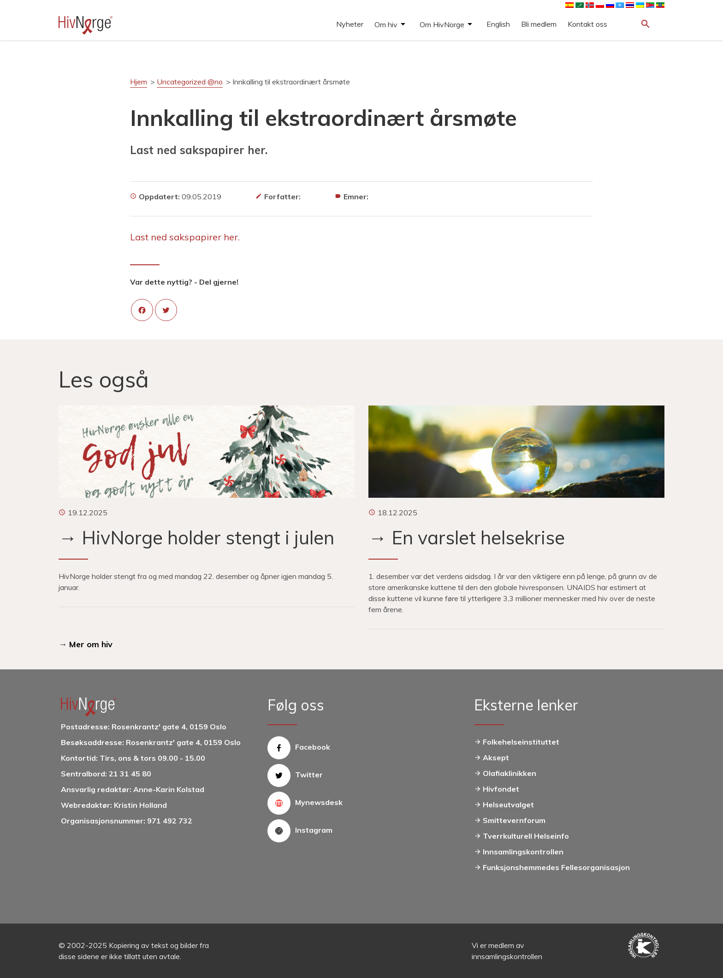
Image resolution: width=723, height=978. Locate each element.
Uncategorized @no (190, 81)
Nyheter (349, 24)
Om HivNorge (442, 24)
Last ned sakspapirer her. (185, 237)
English (498, 24)
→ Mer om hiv (86, 644)
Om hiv (385, 24)
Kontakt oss (587, 24)
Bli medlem (539, 24)
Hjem (138, 81)
